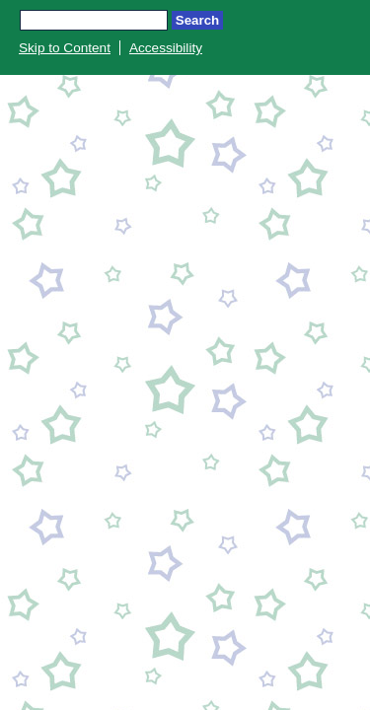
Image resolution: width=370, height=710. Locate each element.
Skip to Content (65, 47)
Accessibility (165, 47)
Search (197, 20)
